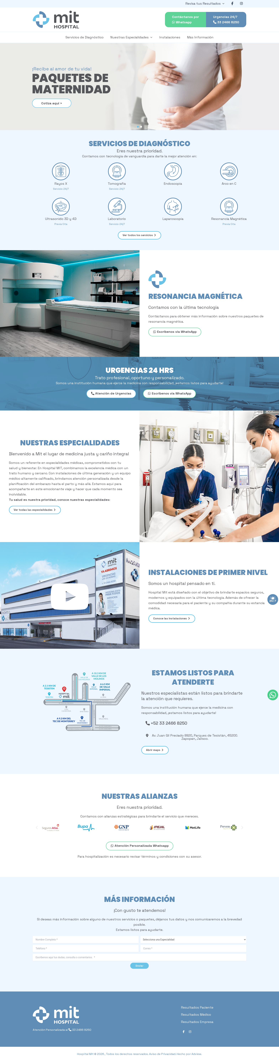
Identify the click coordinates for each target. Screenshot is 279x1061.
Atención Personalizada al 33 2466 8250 (62, 1030)
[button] (138, 127)
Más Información (199, 37)
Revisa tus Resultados (205, 3)
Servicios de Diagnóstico (85, 37)
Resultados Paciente (197, 1007)
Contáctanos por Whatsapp (185, 19)
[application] (223, 3)
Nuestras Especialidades (132, 37)
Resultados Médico (196, 1014)
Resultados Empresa (197, 1022)
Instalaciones (169, 37)
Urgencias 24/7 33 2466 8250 (226, 19)
